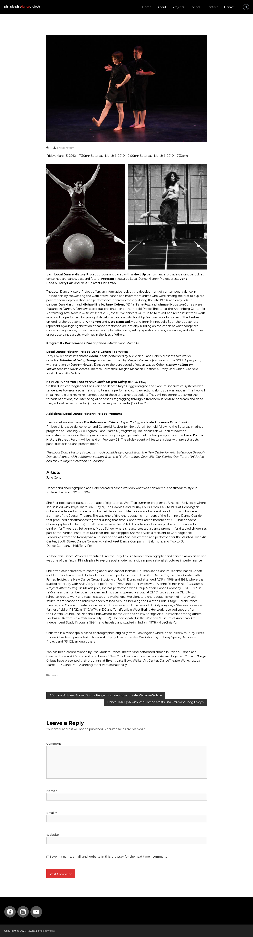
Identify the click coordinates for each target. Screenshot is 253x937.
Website (52, 835)
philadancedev (65, 147)
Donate (229, 7)
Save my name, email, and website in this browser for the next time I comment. (108, 856)
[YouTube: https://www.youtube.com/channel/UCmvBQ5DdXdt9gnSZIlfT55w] (36, 911)
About (161, 7)
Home (146, 7)
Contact (212, 7)
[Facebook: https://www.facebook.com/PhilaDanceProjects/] (10, 911)
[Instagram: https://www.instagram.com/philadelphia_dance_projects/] (23, 911)
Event (54, 675)
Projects (178, 7)
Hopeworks (48, 930)
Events (195, 7)
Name (51, 791)
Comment (53, 743)
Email (51, 813)
